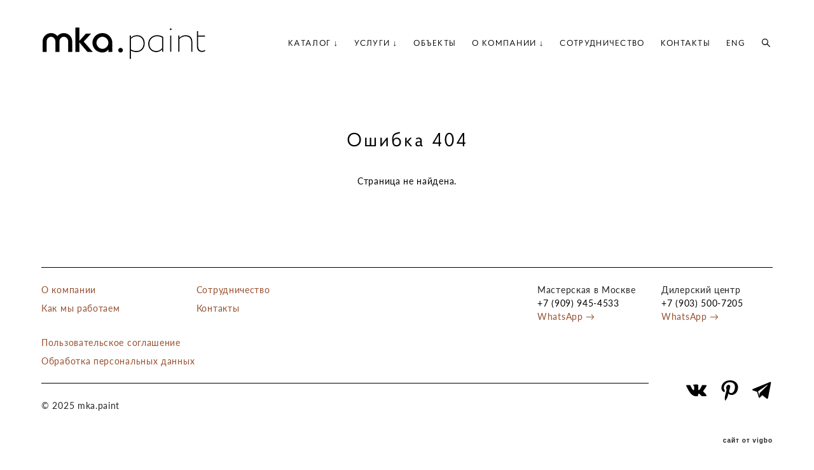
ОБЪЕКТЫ (434, 43)
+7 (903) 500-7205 (702, 303)
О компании (68, 289)
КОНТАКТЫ (685, 43)
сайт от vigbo (748, 441)
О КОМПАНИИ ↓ (508, 43)
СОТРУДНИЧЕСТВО (602, 43)
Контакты (218, 308)
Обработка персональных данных (118, 361)
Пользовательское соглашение (111, 342)
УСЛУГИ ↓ (375, 43)
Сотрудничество (233, 289)
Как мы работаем (80, 308)
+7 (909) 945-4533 (578, 303)
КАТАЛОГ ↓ (313, 43)
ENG (735, 43)
